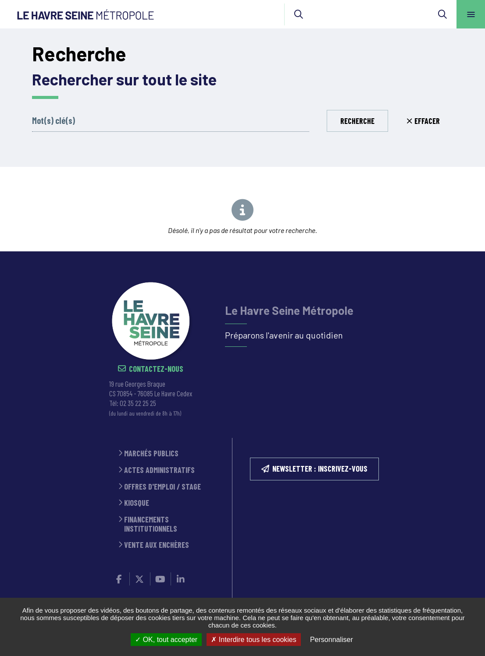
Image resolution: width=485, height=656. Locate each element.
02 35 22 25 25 (138, 403)
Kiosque (136, 503)
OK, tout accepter (166, 639)
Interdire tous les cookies (253, 639)
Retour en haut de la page (463, 251)
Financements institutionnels (150, 524)
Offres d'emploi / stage (162, 486)
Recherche (357, 121)
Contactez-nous (156, 369)
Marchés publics (151, 453)
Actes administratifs (159, 470)
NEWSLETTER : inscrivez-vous (319, 468)
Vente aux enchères (156, 545)
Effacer (427, 121)
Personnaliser (331, 639)
